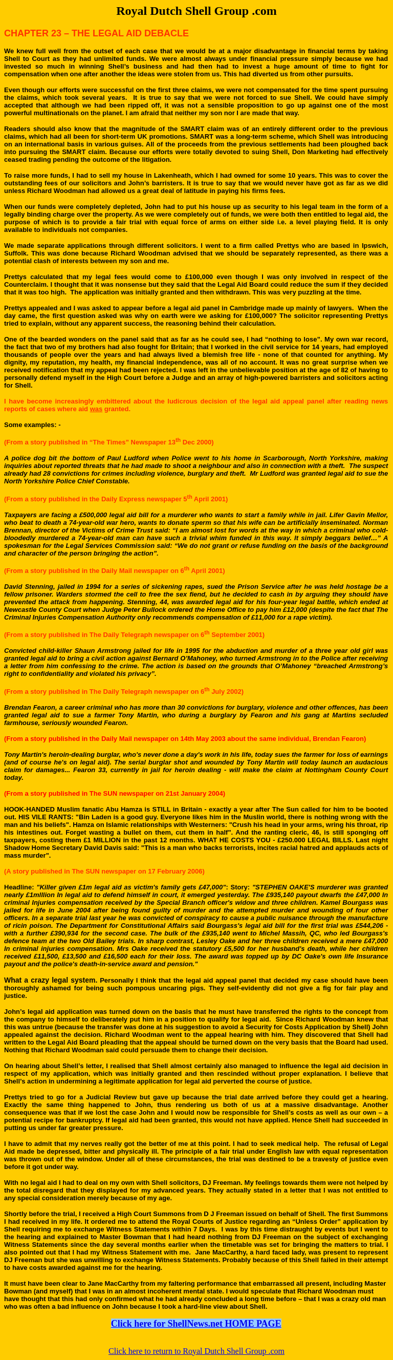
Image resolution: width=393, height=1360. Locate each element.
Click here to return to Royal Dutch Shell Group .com (196, 1351)
